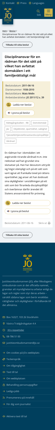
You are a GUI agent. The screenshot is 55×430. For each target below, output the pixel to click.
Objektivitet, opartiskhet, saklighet (30, 129)
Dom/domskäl (39, 122)
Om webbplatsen (13, 378)
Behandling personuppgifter (20, 385)
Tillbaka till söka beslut (17, 44)
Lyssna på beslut (19, 112)
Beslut (12, 30)
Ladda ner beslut (19, 105)
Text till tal (10, 372)
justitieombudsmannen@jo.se (21, 343)
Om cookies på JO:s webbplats (20, 353)
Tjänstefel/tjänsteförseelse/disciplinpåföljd (27, 135)
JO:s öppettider (16, 330)
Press (22, 3)
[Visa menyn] (48, 13)
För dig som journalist (16, 404)
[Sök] (38, 13)
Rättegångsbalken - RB (17, 122)
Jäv (7, 129)
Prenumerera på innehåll (18, 398)
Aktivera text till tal (14, 416)
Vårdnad (10, 141)
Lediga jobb (10, 391)
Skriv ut (44, 223)
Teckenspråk (11, 359)
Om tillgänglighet (13, 366)
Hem (4, 30)
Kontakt (8, 3)
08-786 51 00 (11, 337)
